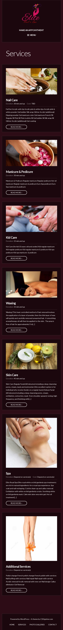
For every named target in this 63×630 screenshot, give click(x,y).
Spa (8, 473)
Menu (31, 35)
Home (11, 624)
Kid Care (11, 237)
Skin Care (12, 375)
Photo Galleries (37, 624)
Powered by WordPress (19, 619)
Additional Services (18, 566)
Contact (52, 624)
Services (22, 624)
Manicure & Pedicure (19, 172)
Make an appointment (31, 30)
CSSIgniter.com (46, 619)
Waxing (11, 303)
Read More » (16, 127)
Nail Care (12, 100)
